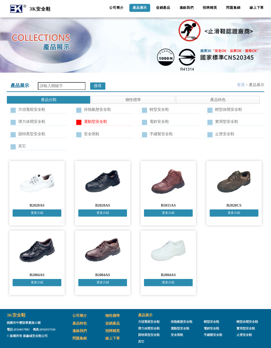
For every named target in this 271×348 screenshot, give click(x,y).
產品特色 (79, 323)
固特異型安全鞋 (31, 134)
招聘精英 (210, 8)
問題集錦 (233, 8)
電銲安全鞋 (159, 122)
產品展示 (140, 8)
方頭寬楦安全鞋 (31, 109)
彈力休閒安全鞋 (31, 122)
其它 (22, 146)
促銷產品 (163, 8)
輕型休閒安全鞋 (228, 109)
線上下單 (257, 8)
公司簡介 (116, 8)
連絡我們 (187, 8)
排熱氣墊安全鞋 (97, 109)
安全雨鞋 (91, 134)
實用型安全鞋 (226, 122)
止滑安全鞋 (224, 134)
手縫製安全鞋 (161, 134)
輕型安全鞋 (159, 109)
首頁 (241, 85)
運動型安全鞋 (95, 122)
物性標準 (112, 315)
